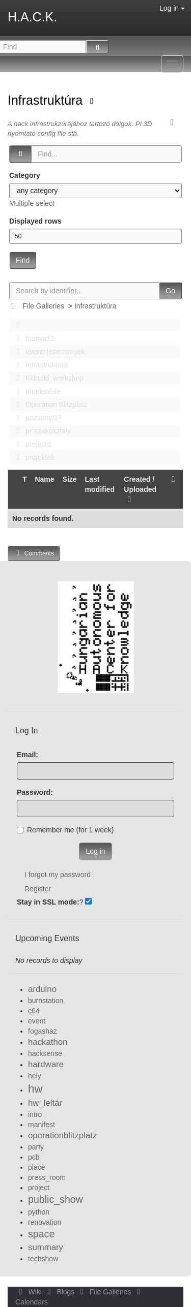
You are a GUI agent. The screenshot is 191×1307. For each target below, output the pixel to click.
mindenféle (36, 391)
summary (45, 1247)
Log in (172, 8)
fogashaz (42, 1031)
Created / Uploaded (140, 489)
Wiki (29, 1292)
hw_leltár (45, 1103)
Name (44, 479)
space (41, 1233)
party (36, 1147)
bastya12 (32, 338)
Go (170, 291)
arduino (42, 989)
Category (24, 175)
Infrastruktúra (47, 100)
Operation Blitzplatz (49, 404)
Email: (27, 755)
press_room (47, 1177)
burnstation (45, 1001)
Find (23, 260)
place (36, 1167)
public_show (55, 1199)
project (38, 1188)
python (38, 1212)
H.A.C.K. (32, 17)
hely (34, 1076)
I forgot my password (57, 874)
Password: (35, 792)
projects (30, 444)
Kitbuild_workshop (47, 378)
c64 (34, 1011)
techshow (43, 1259)
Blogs (60, 1292)
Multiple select (31, 203)
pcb (34, 1157)
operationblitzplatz (62, 1135)
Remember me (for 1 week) (65, 830)
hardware (46, 1064)
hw (35, 1088)
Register (37, 889)
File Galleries (43, 306)
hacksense (45, 1053)
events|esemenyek (48, 352)
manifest (41, 1125)
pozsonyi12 (36, 418)
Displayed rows (35, 221)
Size (70, 479)
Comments (33, 553)
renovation (44, 1222)
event (36, 1021)
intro (35, 1114)
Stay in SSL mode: (48, 902)
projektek (32, 457)
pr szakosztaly (41, 431)
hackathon (47, 1042)
